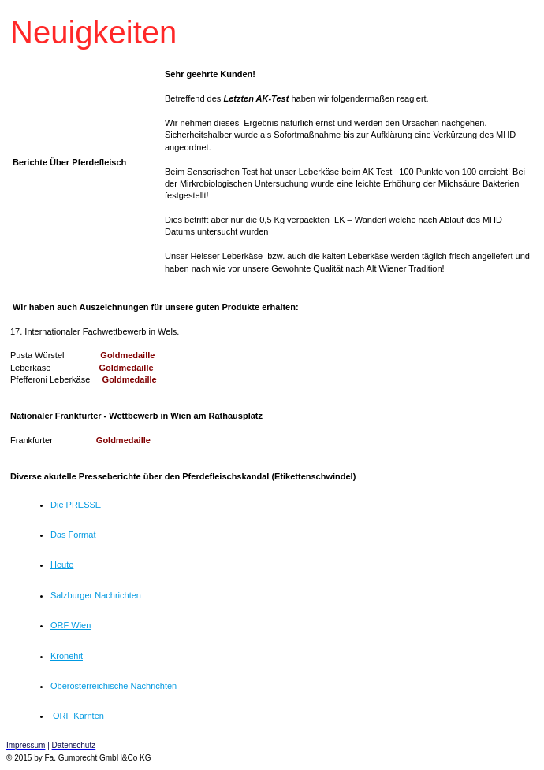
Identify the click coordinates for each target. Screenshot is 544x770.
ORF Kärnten (78, 715)
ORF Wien (70, 625)
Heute (61, 564)
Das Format (72, 534)
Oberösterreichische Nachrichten (113, 685)
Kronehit (66, 656)
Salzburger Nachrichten (95, 595)
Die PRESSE (75, 504)
